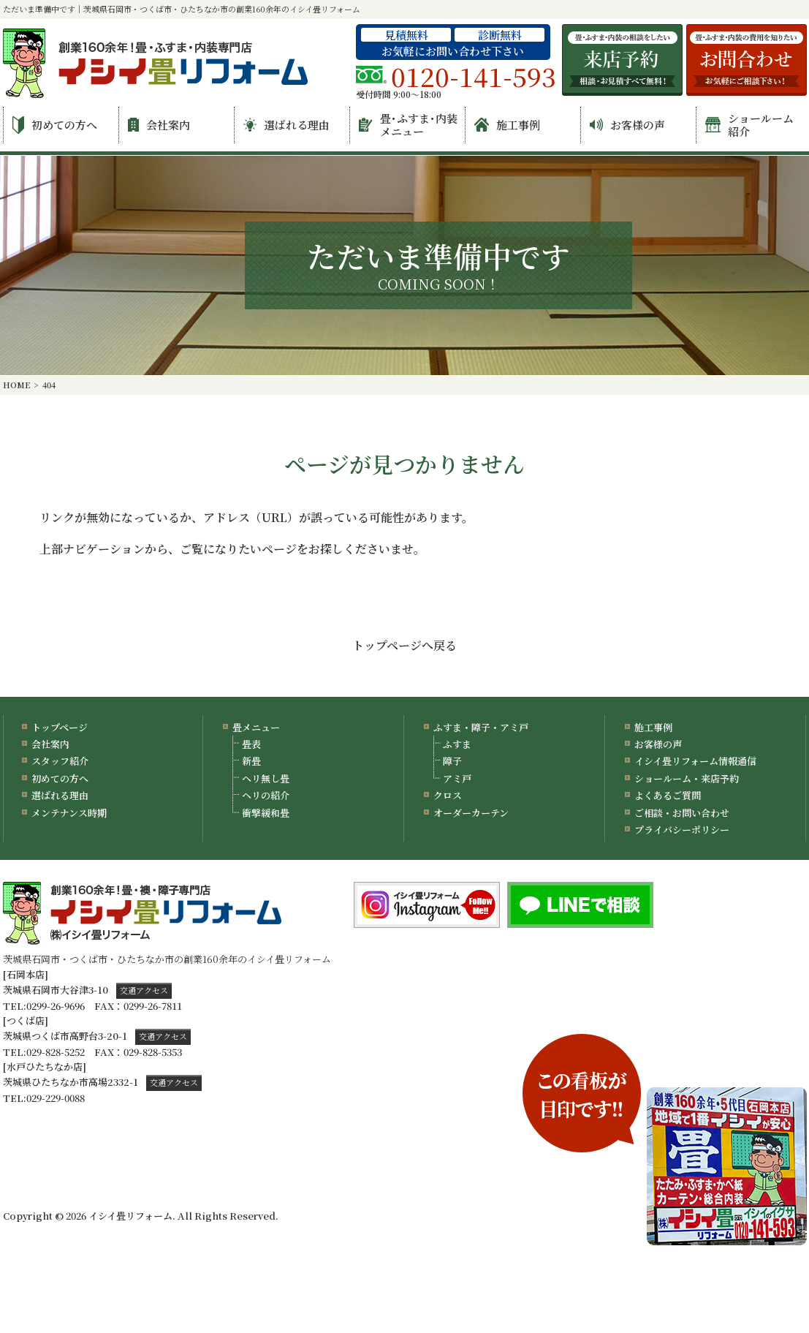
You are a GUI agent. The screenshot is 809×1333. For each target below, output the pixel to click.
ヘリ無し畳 (265, 778)
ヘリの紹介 (265, 795)
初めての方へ (54, 125)
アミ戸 (457, 778)
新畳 (251, 761)
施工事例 (507, 124)
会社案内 (159, 124)
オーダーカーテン (471, 813)
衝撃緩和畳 (265, 813)
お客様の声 (627, 124)
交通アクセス (144, 990)
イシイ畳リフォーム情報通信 (695, 761)
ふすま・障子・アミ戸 (480, 727)
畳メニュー (256, 727)
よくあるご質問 (667, 795)
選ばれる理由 (286, 124)
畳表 (251, 744)
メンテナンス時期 (69, 813)
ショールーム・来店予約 (686, 778)
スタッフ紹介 (59, 761)
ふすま (457, 744)
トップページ (59, 727)
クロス (447, 795)
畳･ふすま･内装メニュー (408, 124)
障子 (452, 761)
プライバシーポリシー (681, 830)
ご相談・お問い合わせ (681, 813)
